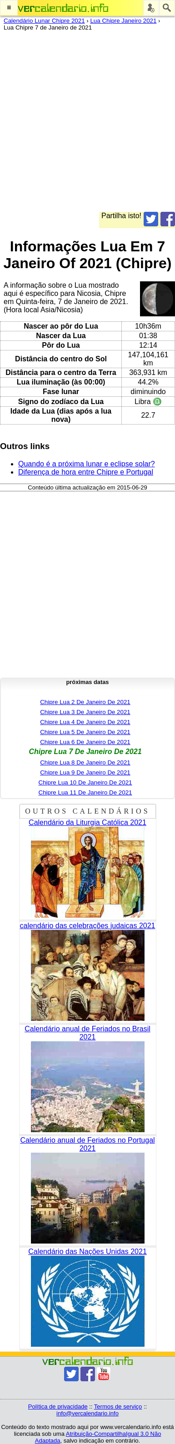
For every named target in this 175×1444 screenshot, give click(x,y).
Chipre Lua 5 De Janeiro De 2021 (85, 732)
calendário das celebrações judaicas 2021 (87, 925)
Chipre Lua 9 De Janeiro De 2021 (85, 772)
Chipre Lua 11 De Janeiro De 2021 (85, 792)
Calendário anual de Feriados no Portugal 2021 (87, 1144)
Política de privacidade (58, 1406)
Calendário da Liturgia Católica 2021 (87, 822)
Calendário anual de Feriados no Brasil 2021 (87, 1033)
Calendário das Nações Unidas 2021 (87, 1251)
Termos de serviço (118, 1406)
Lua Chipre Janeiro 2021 (123, 20)
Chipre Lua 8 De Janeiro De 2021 (85, 762)
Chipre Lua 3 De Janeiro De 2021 (85, 712)
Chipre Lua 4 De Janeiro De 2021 (85, 722)
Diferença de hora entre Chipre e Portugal (85, 472)
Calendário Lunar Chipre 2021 (44, 20)
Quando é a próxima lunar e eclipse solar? (86, 464)
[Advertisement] (87, 124)
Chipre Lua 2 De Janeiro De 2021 (85, 702)
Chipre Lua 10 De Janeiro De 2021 (85, 782)
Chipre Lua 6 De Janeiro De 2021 (85, 742)
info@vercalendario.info (87, 1413)
